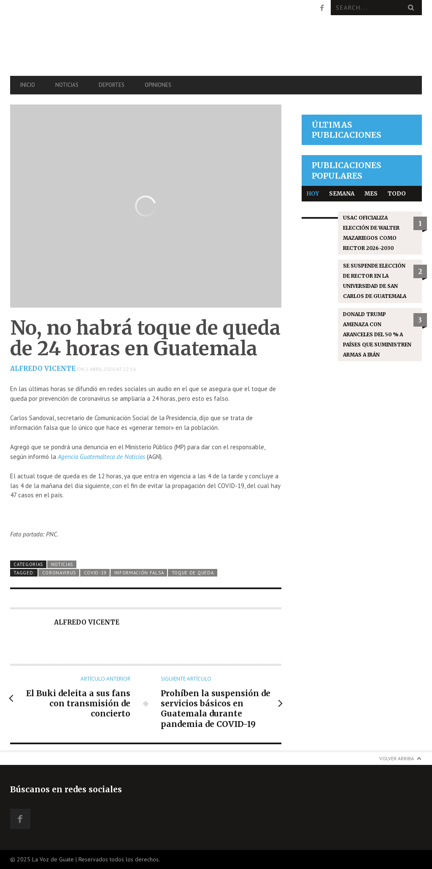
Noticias (66, 85)
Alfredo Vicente (43, 369)
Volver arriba (396, 758)
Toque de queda (193, 573)
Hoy (313, 193)
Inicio (27, 85)
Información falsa (139, 573)
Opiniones (158, 85)
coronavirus (59, 573)
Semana (341, 193)
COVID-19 (95, 573)
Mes (371, 193)
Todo (397, 193)
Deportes (111, 85)
